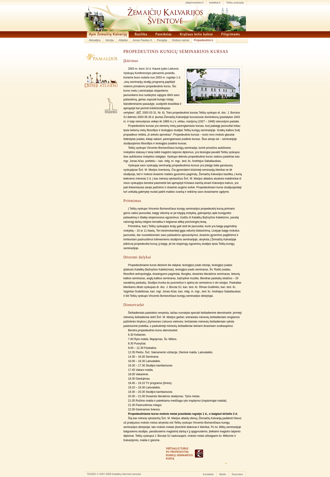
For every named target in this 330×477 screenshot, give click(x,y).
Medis (222, 474)
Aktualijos (95, 40)
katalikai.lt (214, 2)
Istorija (109, 40)
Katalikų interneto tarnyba (126, 474)
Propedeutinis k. (204, 40)
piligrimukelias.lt (195, 2)
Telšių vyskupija (235, 2)
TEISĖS (91, 474)
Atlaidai (123, 40)
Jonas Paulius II (142, 40)
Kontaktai (208, 474)
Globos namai (180, 40)
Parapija (162, 40)
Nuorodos (237, 474)
